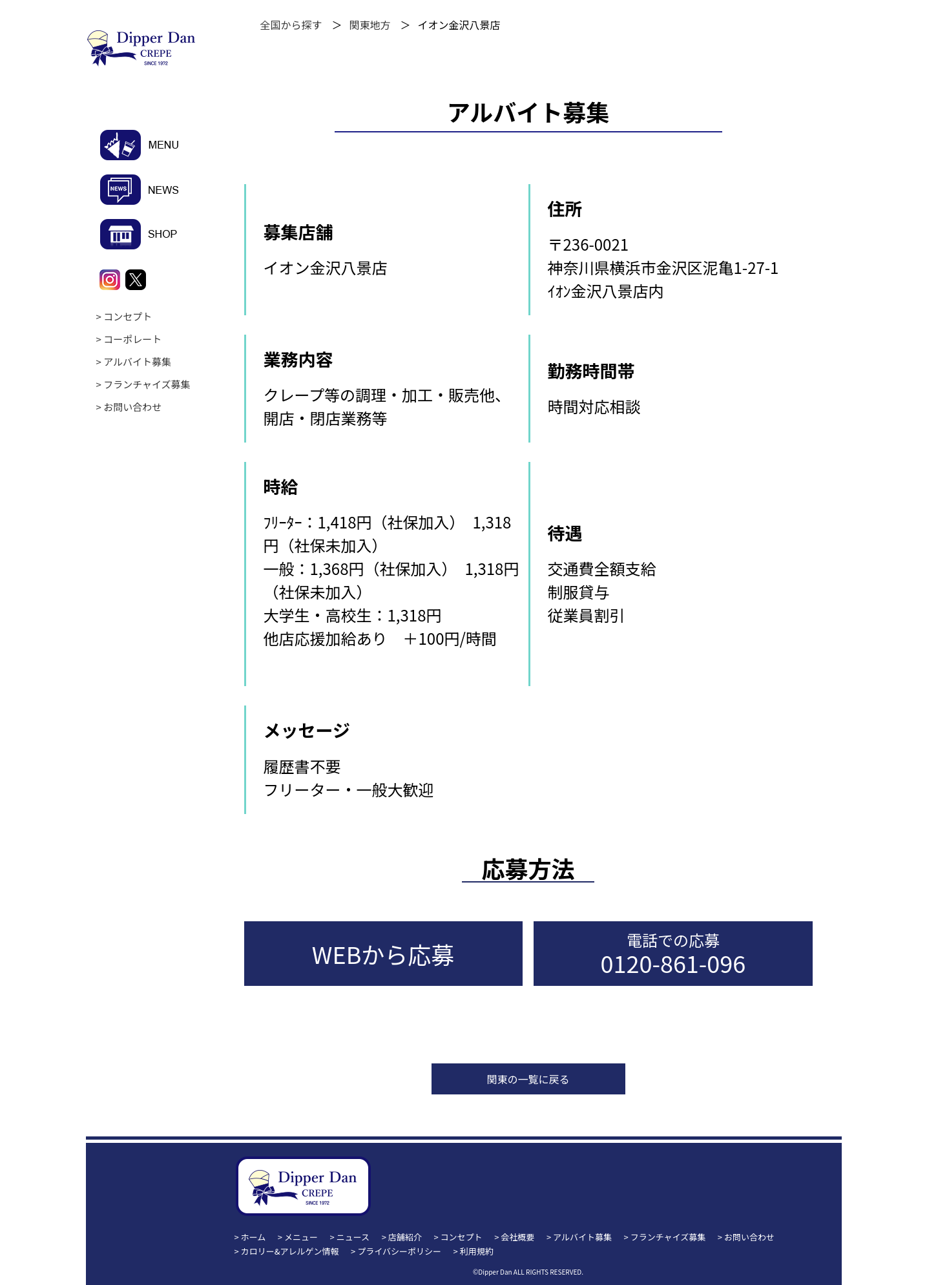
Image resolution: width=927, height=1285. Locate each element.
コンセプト (127, 316)
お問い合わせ (132, 406)
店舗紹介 (405, 1237)
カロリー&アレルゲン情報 (290, 1251)
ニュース (353, 1237)
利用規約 (477, 1251)
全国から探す (291, 24)
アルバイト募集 (137, 361)
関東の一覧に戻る (527, 1079)
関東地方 (370, 24)
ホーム (253, 1237)
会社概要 (517, 1237)
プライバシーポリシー (399, 1251)
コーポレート (132, 339)
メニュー (301, 1237)
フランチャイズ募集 (146, 384)
